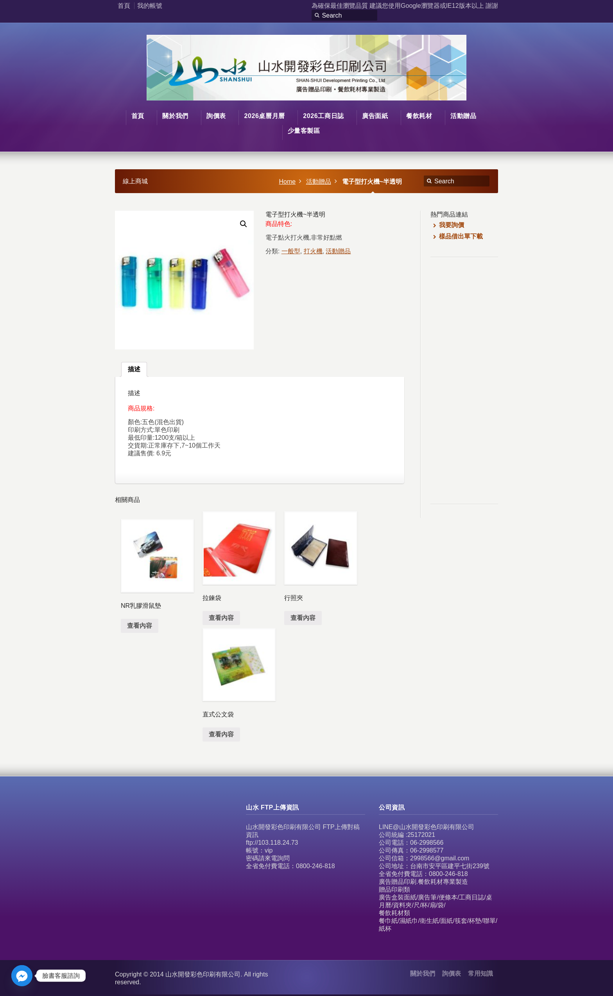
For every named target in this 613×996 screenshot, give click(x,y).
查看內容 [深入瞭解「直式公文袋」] (221, 734)
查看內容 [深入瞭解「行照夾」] (302, 617)
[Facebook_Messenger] (21, 975)
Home (287, 181)
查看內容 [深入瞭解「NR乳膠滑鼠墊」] (139, 625)
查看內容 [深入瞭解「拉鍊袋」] (221, 617)
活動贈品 (318, 181)
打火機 (313, 251)
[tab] (134, 369)
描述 (134, 369)
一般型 (290, 251)
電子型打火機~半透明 (372, 181)
